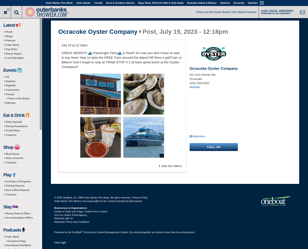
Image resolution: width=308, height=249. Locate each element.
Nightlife (11, 85)
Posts (9, 31)
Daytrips (253, 3)
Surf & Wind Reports (18, 190)
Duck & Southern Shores (120, 3)
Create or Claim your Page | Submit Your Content (80, 211)
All (7, 76)
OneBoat (77, 232)
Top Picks (11, 49)
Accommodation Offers (19, 217)
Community (12, 90)
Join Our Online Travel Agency (70, 215)
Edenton (11, 103)
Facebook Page (17, 241)
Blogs (9, 36)
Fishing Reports (15, 185)
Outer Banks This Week (59, 3)
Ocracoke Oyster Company (98, 31)
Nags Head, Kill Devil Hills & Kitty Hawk (161, 3)
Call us (213, 147)
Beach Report (14, 53)
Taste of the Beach (19, 98)
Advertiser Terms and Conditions (71, 222)
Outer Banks (83, 3)
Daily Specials (14, 122)
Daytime (10, 81)
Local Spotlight (14, 58)
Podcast (10, 40)
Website (195, 87)
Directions (198, 136)
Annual (10, 94)
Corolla (98, 3)
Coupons (11, 135)
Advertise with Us (63, 218)
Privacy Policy (140, 197)
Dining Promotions (17, 126)
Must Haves (12, 154)
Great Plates (13, 130)
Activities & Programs (18, 181)
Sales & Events (14, 158)
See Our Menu (170, 166)
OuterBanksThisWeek (18, 245)
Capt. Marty (12, 44)
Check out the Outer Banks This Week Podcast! (226, 12)
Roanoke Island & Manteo (202, 3)
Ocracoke (239, 3)
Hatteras (225, 3)
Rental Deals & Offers (18, 213)
